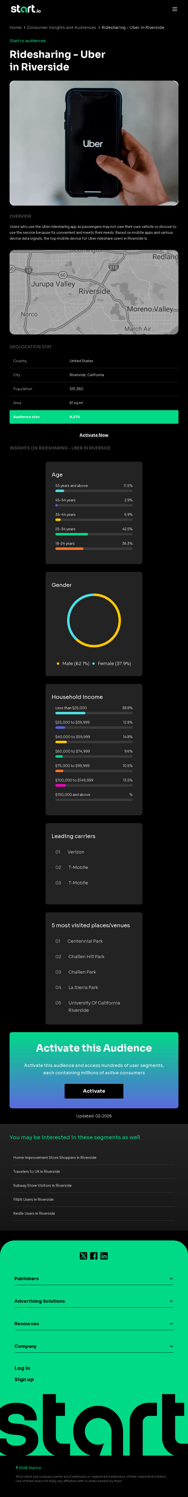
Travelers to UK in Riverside (36, 1171)
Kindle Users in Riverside (34, 1213)
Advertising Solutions (39, 1301)
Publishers (26, 1278)
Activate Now (94, 435)
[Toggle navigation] (173, 8)
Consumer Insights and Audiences (61, 27)
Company (25, 1346)
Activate (94, 1091)
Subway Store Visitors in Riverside (42, 1185)
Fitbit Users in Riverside (33, 1199)
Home (16, 27)
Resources (26, 1323)
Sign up (24, 1379)
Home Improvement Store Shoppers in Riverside (54, 1157)
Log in (22, 1368)
